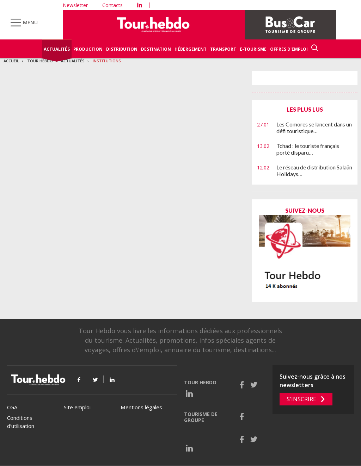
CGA (12, 407)
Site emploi (77, 407)
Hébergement (191, 49)
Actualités (57, 49)
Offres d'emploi (289, 49)
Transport (223, 49)
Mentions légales (141, 407)
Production (88, 49)
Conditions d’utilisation (20, 421)
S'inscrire (301, 399)
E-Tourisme (253, 49)
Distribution (121, 49)
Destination (156, 49)
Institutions (107, 60)
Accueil (11, 60)
